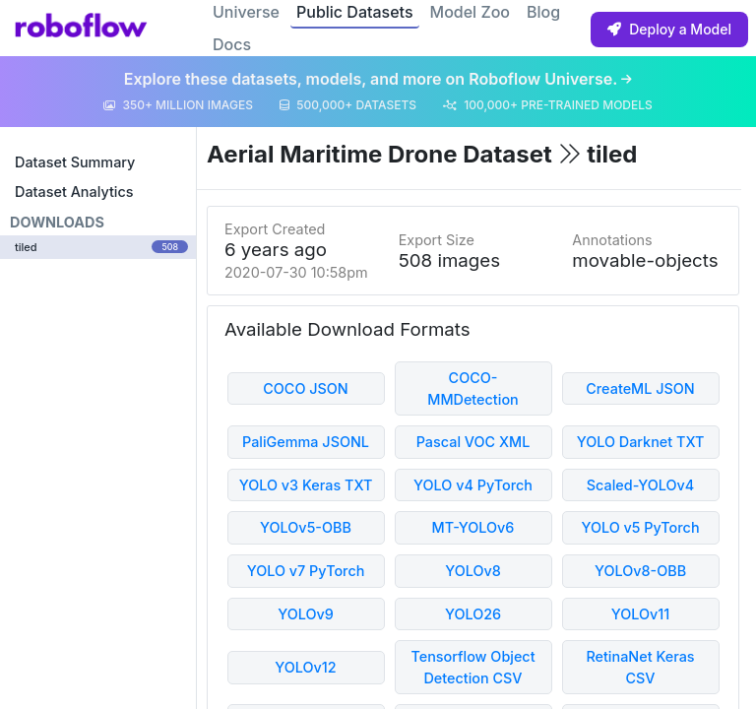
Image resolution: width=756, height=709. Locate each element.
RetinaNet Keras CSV (640, 667)
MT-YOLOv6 (473, 527)
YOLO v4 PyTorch (473, 485)
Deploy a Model (669, 29)
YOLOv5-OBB (305, 527)
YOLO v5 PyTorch (640, 527)
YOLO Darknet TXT (641, 441)
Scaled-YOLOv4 (640, 485)
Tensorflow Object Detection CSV (472, 667)
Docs (232, 44)
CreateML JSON (640, 388)
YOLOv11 (640, 614)
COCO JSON (305, 388)
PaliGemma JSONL (305, 441)
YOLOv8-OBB (640, 570)
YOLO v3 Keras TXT (306, 485)
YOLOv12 (305, 667)
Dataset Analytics (74, 191)
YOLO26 (473, 614)
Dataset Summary (75, 162)
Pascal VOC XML (473, 441)
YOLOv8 (473, 570)
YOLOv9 (306, 614)
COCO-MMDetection (473, 388)
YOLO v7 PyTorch (306, 570)
